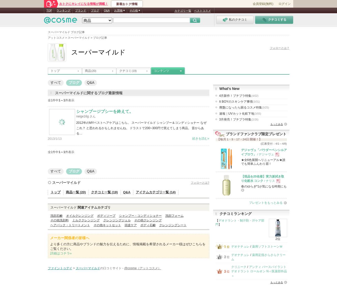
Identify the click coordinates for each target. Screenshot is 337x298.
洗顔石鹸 (56, 216)
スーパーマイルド (66, 183)
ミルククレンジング (86, 220)
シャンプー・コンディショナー (140, 216)
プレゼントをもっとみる (266, 203)
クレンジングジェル (117, 220)
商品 (90, 71)
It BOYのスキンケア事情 (239, 101)
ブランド (80, 10)
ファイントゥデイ (60, 268)
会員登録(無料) (263, 4)
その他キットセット (107, 225)
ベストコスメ (202, 10)
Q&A (107, 10)
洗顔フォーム (174, 216)
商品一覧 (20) (76, 192)
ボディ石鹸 (148, 225)
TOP (49, 10)
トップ (55, 71)
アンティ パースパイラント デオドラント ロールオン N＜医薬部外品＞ (259, 271)
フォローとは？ (279, 47)
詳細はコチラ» (61, 253)
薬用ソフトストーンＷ (267, 246)
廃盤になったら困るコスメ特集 (244, 107)
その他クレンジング (148, 220)
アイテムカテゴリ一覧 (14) (156, 192)
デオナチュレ (240, 246)
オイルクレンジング (80, 216)
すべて (55, 82)
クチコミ (128, 71)
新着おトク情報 (127, 4)
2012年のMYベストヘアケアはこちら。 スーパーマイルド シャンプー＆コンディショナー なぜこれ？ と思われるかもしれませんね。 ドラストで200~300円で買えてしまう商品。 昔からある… (141, 128)
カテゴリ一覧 (182, 10)
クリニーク (238, 267)
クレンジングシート (173, 225)
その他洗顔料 (59, 220)
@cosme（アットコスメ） (142, 268)
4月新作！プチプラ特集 (239, 96)
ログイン (285, 4)
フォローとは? (200, 182)
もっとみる (276, 124)
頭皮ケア (131, 225)
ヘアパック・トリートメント (70, 225)
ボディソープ (106, 216)
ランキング (63, 10)
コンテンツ (161, 71)
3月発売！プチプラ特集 (239, 119)
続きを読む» (200, 138)
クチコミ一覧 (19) (104, 192)
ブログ (95, 10)
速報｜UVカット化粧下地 (240, 113)
